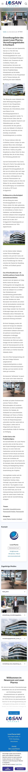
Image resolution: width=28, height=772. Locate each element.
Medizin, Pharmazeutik (17, 511)
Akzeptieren (20, 768)
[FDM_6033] (14, 579)
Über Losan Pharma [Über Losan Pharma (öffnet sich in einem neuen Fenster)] (14, 748)
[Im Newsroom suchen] (26, 4)
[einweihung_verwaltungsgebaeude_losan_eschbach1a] (14, 604)
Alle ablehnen (7, 769)
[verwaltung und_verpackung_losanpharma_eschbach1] (14, 651)
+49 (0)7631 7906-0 (14, 554)
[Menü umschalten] (2, 3)
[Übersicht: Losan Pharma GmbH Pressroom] (14, 4)
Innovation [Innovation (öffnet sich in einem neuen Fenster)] (14, 751)
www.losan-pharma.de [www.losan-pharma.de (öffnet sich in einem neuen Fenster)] (14, 556)
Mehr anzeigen (14, 713)
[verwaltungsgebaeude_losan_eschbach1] (14, 627)
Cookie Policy (18, 764)
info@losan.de (14, 551)
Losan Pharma (7, 519)
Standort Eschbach (16, 519)
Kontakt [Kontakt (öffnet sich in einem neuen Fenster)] (14, 746)
